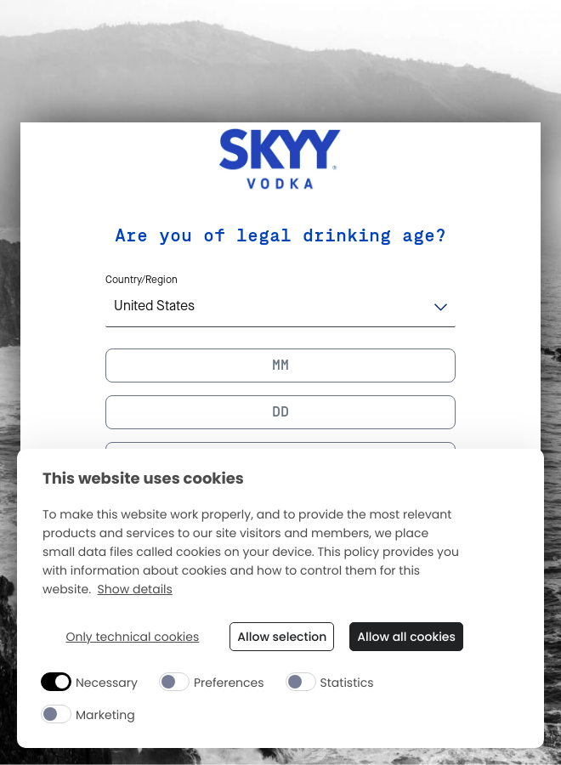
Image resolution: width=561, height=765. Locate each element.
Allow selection (281, 636)
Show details (135, 589)
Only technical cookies (132, 637)
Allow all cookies (406, 636)
